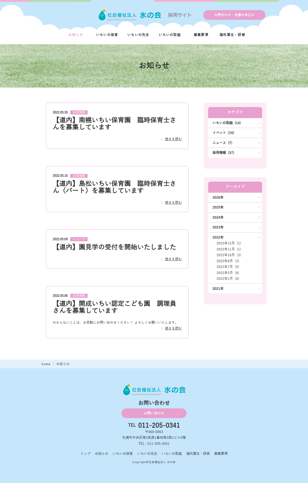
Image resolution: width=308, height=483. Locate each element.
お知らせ (75, 35)
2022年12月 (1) (229, 243)
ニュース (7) (222, 143)
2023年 (218, 227)
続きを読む (173, 139)
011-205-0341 (159, 425)
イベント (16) (223, 133)
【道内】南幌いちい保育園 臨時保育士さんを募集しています (114, 124)
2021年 (218, 289)
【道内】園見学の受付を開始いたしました (114, 247)
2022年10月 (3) (229, 255)
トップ (85, 454)
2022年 (218, 237)
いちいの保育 (107, 35)
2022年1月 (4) (228, 278)
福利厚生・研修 (232, 35)
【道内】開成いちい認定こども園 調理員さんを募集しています (114, 307)
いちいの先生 (138, 35)
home (47, 364)
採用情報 (79, 112)
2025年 (218, 207)
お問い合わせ (154, 413)
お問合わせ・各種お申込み (234, 15)
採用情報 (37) (223, 153)
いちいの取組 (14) (226, 123)
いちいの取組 (170, 35)
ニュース (79, 239)
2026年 (218, 197)
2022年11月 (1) (229, 249)
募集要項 (201, 35)
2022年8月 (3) (228, 261)
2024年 (218, 217)
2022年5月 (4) (228, 273)
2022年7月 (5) (228, 267)
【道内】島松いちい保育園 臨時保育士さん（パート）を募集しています (114, 187)
